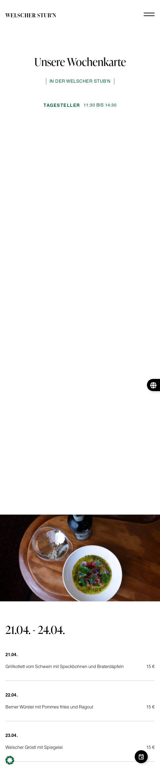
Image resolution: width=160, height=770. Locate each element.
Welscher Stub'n (31, 15)
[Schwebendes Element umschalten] (141, 756)
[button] (10, 760)
